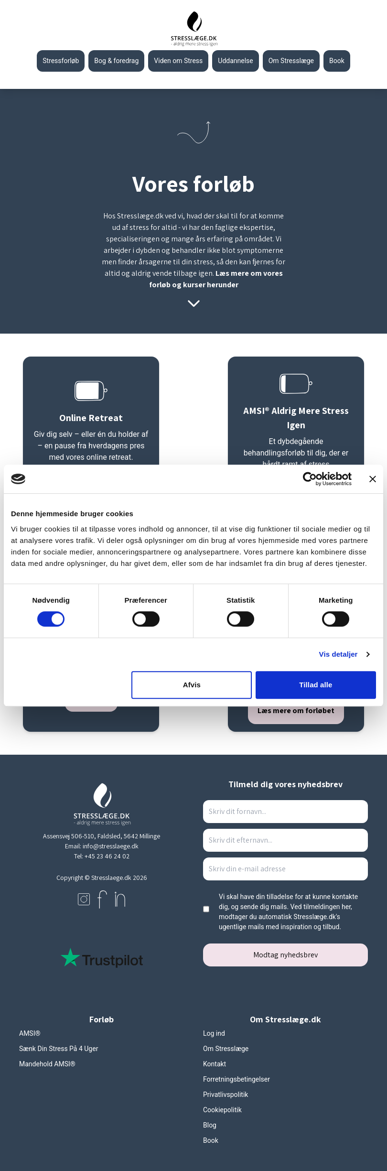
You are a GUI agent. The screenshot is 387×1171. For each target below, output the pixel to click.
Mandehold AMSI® (47, 1064)
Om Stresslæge (291, 61)
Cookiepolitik (222, 1110)
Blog (209, 1125)
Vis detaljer (338, 654)
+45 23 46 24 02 (107, 856)
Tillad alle (315, 685)
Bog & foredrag (116, 61)
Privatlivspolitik (225, 1094)
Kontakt (214, 1064)
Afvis (192, 685)
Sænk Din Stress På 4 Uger (58, 1048)
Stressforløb (61, 61)
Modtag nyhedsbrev (285, 955)
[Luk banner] (372, 479)
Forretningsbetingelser (236, 1079)
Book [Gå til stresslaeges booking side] (336, 61)
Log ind (214, 1033)
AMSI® (29, 1033)
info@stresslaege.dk (111, 846)
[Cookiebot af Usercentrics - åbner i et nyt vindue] (310, 479)
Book (210, 1140)
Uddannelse (235, 61)
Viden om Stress (178, 61)
